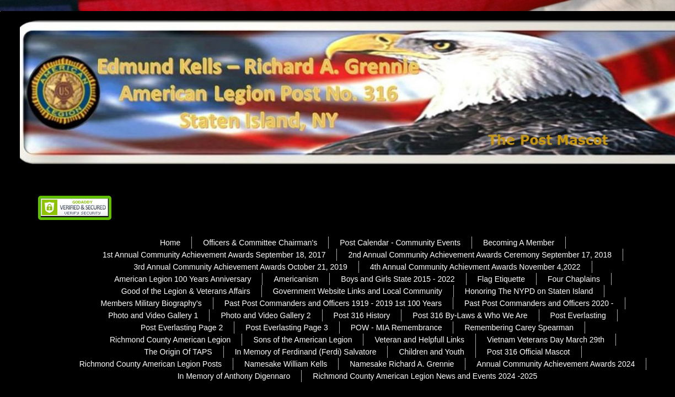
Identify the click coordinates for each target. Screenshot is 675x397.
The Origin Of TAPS (178, 351)
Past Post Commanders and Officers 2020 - (539, 303)
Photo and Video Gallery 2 (265, 315)
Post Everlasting (578, 315)
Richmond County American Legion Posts (150, 364)
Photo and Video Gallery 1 (153, 315)
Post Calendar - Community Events (400, 242)
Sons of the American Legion (302, 339)
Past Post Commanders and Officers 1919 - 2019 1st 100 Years (333, 303)
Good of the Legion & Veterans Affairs (185, 291)
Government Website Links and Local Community (357, 291)
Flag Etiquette (501, 279)
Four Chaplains (574, 279)
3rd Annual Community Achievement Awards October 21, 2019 (240, 266)
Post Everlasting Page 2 (182, 327)
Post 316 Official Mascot (528, 351)
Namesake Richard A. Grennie (402, 364)
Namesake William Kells (285, 364)
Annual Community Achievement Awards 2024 (555, 364)
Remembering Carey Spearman (519, 327)
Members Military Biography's (150, 303)
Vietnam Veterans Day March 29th (545, 339)
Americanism (296, 279)
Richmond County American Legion (170, 339)
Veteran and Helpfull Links (419, 339)
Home (170, 242)
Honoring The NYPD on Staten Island (529, 291)
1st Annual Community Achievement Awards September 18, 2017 (214, 254)
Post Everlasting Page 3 (286, 327)
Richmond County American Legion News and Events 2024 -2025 (425, 376)
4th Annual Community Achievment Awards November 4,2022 (475, 266)
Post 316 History (362, 315)
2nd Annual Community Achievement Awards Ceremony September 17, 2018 (480, 254)
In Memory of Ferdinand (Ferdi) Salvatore (306, 351)
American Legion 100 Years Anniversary (182, 279)
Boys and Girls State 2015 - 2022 (397, 279)
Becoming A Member (518, 242)
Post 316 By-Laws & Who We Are (470, 315)
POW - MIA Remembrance (396, 327)
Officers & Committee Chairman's (260, 242)
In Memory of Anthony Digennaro (234, 376)
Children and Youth (431, 351)
